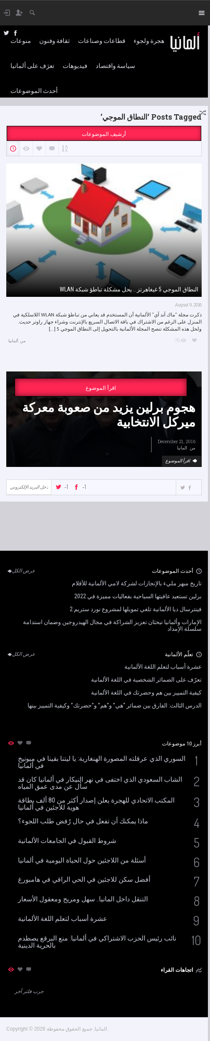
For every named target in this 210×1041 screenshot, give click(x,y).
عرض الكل (20, 571)
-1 (66, 486)
